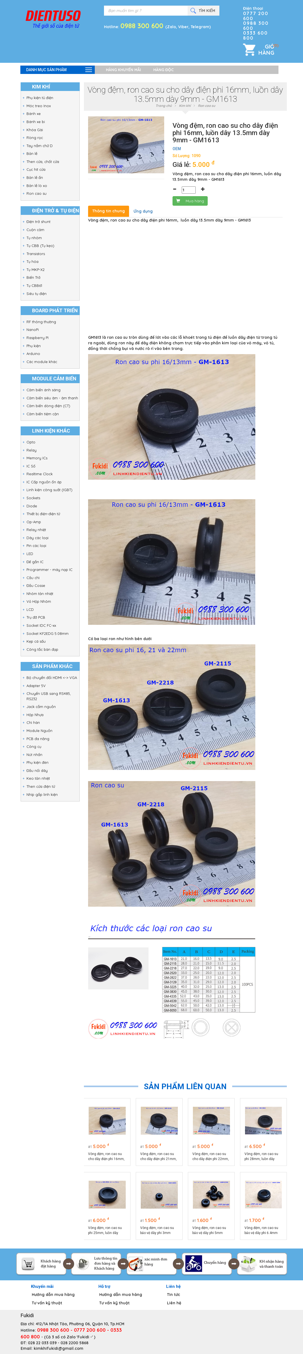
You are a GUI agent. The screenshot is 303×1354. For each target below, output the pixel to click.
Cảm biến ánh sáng (43, 390)
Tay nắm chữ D (39, 145)
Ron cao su (36, 193)
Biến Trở (33, 277)
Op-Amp (33, 522)
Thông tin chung (108, 210)
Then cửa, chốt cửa (42, 161)
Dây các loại (37, 538)
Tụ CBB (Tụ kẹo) (40, 245)
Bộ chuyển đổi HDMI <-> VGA (51, 677)
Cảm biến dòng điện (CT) (48, 406)
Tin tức (173, 1294)
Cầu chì (33, 577)
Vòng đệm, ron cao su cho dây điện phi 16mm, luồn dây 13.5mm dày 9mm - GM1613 (106, 1156)
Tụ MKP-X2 (35, 269)
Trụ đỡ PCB (35, 617)
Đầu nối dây (37, 770)
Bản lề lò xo (36, 185)
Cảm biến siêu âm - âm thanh (52, 398)
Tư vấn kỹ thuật (47, 1302)
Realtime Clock (39, 474)
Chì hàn (33, 722)
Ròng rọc (34, 137)
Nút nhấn (34, 754)
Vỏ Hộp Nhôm (38, 601)
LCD (30, 609)
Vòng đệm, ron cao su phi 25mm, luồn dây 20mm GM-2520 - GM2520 (105, 1230)
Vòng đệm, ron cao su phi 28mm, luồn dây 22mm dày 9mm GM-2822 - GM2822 (261, 1156)
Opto (30, 442)
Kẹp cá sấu (36, 641)
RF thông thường (41, 322)
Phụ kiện (33, 346)
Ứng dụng (143, 211)
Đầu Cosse (35, 585)
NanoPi (32, 329)
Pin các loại (36, 545)
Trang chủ (164, 106)
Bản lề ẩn (34, 177)
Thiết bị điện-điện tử (43, 514)
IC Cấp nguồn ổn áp (44, 482)
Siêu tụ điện (36, 293)
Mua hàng (190, 200)
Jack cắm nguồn (41, 706)
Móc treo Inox (38, 106)
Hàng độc (163, 69)
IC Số (30, 466)
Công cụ (33, 746)
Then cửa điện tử (40, 786)
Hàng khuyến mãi (123, 69)
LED (29, 553)
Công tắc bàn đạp (42, 649)
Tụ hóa (32, 261)
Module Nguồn (39, 730)
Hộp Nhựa (34, 714)
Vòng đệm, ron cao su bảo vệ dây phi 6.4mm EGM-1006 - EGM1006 (261, 1230)
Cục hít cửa (35, 169)
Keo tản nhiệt (38, 778)
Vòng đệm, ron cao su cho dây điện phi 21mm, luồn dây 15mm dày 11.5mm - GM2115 (158, 1156)
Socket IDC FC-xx (41, 625)
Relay (31, 450)
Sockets (33, 498)
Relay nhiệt (36, 529)
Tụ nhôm (34, 238)
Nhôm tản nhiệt (39, 593)
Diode (31, 506)
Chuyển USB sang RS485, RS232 (48, 696)
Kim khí (185, 106)
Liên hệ (174, 1302)
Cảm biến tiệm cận (42, 414)
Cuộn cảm (35, 229)
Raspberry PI (37, 337)
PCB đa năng (37, 738)
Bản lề (31, 153)
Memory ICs (36, 458)
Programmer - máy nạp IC (49, 569)
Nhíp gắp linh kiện (42, 794)
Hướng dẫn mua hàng (53, 1294)
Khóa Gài (34, 130)
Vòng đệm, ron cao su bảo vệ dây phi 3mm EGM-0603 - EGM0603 (157, 1230)
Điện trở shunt (38, 221)
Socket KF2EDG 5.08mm (47, 633)
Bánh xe (33, 113)
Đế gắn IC (34, 562)
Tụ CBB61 (34, 285)
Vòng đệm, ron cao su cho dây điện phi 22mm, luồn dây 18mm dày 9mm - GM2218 (211, 1156)
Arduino (33, 353)
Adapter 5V (36, 685)
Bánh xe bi (35, 121)
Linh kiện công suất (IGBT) (49, 490)
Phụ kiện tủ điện (39, 97)
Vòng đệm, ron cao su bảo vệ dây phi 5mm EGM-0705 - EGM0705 (209, 1230)
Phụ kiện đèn (37, 762)
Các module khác (41, 361)
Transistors (35, 253)
